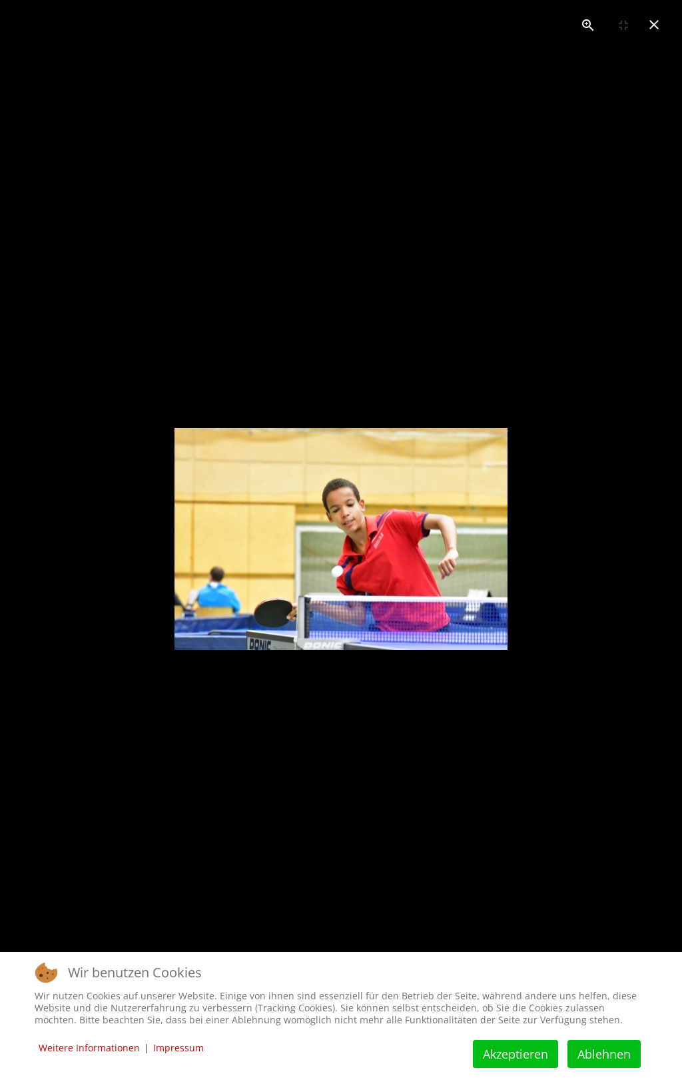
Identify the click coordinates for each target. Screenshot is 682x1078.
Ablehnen (604, 1054)
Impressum (178, 1047)
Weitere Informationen (89, 1047)
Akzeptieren (515, 1054)
